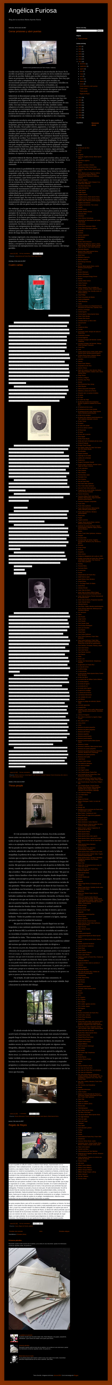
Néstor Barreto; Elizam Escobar (87, 921)
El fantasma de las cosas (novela (87, 409)
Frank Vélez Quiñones (84, 506)
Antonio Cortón (82, 209)
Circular (80, 329)
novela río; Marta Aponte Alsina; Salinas (89, 939)
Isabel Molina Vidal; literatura (86, 579)
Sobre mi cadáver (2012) (85, 1103)
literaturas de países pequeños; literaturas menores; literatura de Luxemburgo (90, 751)
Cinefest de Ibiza (83, 327)
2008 (80, 117)
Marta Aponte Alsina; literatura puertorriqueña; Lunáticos (86, 848)
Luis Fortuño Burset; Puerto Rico (87, 772)
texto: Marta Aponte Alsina (85, 1110)
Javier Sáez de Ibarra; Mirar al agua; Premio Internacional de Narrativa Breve (89, 593)
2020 (80, 54)
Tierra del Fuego (83, 1121)
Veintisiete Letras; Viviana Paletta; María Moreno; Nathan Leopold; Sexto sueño (89, 1143)
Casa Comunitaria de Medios (86, 297)
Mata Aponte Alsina (83, 872)
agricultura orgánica (83, 160)
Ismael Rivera (82, 581)
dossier (80, 382)
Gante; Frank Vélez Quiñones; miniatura (89, 533)
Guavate (80, 549)
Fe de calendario (83, 468)
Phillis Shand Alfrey (83, 977)
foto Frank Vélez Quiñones (85, 483)
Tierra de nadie (82, 1119)
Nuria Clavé (81, 948)
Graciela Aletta (82, 538)
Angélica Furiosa (33, 10)
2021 (80, 51)
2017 (80, 61)
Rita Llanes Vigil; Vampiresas (86, 1052)
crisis (79, 349)
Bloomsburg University (84, 261)
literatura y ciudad (83, 744)
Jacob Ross (81, 586)
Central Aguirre (28, 775)
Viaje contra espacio (84, 1147)
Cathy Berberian (82, 301)
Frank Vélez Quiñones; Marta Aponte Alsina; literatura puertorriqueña (88, 508)
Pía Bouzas (81, 980)
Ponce (80, 991)
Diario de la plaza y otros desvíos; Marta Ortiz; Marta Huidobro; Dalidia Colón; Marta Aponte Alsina (90, 371)
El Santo (80, 432)
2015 (80, 100)
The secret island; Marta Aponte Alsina (89, 1114)
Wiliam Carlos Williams (84, 1165)
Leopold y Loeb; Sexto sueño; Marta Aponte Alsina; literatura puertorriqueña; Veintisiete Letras (90, 711)
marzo (82, 79)
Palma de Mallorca (83, 960)
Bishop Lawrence (19, 775)
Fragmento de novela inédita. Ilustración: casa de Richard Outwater (89, 490)
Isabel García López (84, 577)
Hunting (80, 564)
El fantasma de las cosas (85, 407)
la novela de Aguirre (83, 684)
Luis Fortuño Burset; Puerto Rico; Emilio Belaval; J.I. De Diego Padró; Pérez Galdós (90, 778)
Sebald (80, 1087)
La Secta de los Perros (84, 692)
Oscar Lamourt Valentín (85, 952)
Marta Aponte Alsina (18, 776)
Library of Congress (83, 715)
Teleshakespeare (83, 1108)
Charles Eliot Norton (84, 318)
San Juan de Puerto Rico (85, 1068)
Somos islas (81, 1106)
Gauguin (80, 535)
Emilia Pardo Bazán (83, 439)
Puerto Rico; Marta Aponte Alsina (87, 1033)
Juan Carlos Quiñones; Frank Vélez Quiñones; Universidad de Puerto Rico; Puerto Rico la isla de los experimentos (89, 642)
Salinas (80, 1061)
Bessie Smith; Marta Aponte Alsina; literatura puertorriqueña (88, 252)
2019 (80, 56)
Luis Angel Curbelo (83, 770)
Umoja (80, 1132)
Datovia (80, 361)
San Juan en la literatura (85, 1072)
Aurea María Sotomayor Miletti (87, 226)
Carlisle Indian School (84, 281)
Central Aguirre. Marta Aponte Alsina (88, 314)
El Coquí (80, 397)
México (80, 879)
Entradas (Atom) (21, 1234)
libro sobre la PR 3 (83, 721)
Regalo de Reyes (18, 1125)
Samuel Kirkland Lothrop (85, 1065)
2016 (80, 97)
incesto (80, 572)
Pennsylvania (82, 975)
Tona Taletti (81, 1125)
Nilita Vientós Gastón (84, 929)
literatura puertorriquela (84, 736)
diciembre (83, 64)
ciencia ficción (82, 323)
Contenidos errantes (84, 335)
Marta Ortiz (81, 863)
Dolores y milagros (83, 377)
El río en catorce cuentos (85, 428)
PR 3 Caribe (81, 1002)
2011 (80, 110)
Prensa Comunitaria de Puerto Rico (88, 1013)
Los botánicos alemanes (85, 763)
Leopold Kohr (82, 707)
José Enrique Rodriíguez (85, 625)
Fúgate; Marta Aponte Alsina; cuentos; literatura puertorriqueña (89, 522)
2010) (79, 150)
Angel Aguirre (82, 190)
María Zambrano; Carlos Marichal (87, 822)
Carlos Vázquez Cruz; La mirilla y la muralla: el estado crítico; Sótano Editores (90, 288)
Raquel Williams (82, 1044)
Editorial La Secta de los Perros (87, 391)
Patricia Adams (82, 967)
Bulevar (80, 278)
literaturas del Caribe (84, 757)
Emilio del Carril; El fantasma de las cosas (90, 441)
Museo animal (82, 907)
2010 (80, 112)
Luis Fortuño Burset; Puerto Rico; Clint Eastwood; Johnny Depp (89, 775)
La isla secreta (82, 671)
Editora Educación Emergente (86, 388)
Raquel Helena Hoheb (84, 1041)
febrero (82, 81)
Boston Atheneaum (20, 1116)
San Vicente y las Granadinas (86, 1085)
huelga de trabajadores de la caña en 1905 (90, 556)
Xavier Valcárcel (82, 1174)
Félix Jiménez (82, 472)
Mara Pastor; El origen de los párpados (89, 815)
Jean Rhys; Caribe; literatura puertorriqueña (90, 606)
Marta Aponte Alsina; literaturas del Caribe (90, 851)
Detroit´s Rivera (82, 368)
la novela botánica (83, 681)
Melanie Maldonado (83, 877)
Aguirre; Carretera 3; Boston (86, 165)
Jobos (80, 614)
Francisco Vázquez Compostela (87, 501)
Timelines (81, 1123)
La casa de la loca (83, 667)
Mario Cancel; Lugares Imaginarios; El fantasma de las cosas (89, 828)
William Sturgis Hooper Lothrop (87, 1172)
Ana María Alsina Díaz (84, 186)
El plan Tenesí (82, 421)
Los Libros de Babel (83, 765)
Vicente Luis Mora (83, 1149)
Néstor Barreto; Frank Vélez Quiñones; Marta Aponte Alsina (89, 923)
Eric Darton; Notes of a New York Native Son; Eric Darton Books (89, 448)
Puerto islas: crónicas (84, 1015)
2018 (80, 59)
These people (16, 785)
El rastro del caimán (83, 425)
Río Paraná (81, 1050)
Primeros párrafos (15, 1240)
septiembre (83, 66)
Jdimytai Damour (83, 604)
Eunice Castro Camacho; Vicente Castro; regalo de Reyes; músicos (90, 465)
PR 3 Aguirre (81, 999)
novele (80, 941)
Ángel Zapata (82, 192)
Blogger (76, 1375)
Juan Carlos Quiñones (84, 634)
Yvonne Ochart (82, 1178)
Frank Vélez (81, 503)
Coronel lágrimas (83, 337)
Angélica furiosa (82, 194)
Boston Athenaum (83, 272)
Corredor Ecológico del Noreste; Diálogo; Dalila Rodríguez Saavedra (90, 344)
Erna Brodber (82, 451)
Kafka (79, 656)
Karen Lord (81, 659)
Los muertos (81, 768)
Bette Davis (81, 255)
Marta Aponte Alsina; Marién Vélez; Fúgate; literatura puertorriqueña (90, 854)
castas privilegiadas (83, 299)
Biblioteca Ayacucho (84, 257)
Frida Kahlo (81, 515)
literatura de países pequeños (86, 727)
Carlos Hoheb (82, 285)
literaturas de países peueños (86, 754)
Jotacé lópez (81, 632)
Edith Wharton (36, 775)
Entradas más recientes (16, 1231)
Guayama (81, 552)
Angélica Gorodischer (84, 203)
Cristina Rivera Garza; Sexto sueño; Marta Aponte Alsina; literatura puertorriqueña (90, 352)
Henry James (82, 554)
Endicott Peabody (45, 775)
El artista (80, 395)
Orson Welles (82, 950)
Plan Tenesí (81, 982)
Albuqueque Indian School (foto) (87, 167)
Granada (80, 545)
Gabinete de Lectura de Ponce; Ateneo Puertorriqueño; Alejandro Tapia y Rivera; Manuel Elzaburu (90, 527)
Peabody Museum (83, 969)
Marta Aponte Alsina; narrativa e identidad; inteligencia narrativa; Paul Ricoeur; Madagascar (90, 859)
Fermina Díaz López (84, 475)
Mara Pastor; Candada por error (87, 813)
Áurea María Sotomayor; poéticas (87, 228)
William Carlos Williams (85, 1167)
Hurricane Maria (82, 568)
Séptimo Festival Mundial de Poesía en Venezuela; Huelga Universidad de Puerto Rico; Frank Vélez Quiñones (90, 1095)
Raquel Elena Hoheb (84, 1035)
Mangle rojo (81, 807)
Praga (80, 1010)
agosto (82, 69)
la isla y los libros (83, 677)
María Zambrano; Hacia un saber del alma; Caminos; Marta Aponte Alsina (90, 824)
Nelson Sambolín (83, 918)
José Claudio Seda (83, 623)
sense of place (82, 1092)
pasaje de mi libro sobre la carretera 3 (89, 963)
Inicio (40, 1231)
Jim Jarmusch (82, 612)
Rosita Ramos (82, 1057)
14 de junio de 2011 (83, 148)
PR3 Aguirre (81, 1008)
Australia (80, 233)
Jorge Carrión (82, 619)
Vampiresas (81, 1139)
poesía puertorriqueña (84, 986)
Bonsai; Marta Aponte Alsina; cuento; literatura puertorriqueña (88, 266)
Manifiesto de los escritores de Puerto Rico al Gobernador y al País (90, 810)
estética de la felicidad (84, 458)
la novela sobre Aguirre (41, 1116)
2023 (80, 46)
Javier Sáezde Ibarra (84, 602)
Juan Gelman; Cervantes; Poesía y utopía (90, 645)
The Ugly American (83, 1117)
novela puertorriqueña (84, 933)
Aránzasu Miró (82, 214)
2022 (80, 49)
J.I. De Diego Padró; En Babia (86, 583)
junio (81, 71)
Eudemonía (81, 460)
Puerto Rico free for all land (86, 1030)
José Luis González (83, 628)
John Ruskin (81, 617)
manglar (80, 805)
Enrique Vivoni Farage (84, 445)
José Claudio (82, 621)
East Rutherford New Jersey (86, 384)
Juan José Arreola (83, 648)
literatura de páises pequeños (86, 729)
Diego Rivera (82, 375)
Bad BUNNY (81, 237)
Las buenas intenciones (85, 695)
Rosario (80, 1055)
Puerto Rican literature (84, 1017)
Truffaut (80, 1130)
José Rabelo (81, 630)
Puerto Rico (81, 1019)
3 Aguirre (80, 154)
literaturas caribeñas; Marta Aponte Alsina (90, 746)
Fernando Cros (82, 477)
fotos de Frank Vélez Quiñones (87, 488)
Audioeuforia (81, 224)
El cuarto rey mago (83, 399)
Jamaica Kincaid (82, 588)
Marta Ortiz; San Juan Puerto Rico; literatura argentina (88, 869)
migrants (80, 881)
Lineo (79, 725)
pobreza (31, 1226)
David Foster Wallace (84, 363)
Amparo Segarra (83, 180)
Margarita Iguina (82, 817)
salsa (79, 1063)
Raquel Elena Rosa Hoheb (85, 1037)
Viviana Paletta (82, 1161)
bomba (80, 264)
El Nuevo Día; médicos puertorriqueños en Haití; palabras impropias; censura (90, 418)
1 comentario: (23, 1113)
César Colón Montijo (84, 316)
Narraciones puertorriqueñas (86, 914)
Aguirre (80, 162)
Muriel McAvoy (82, 905)
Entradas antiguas (64, 1231)
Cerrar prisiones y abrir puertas (25, 31)
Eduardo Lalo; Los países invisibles (88, 393)
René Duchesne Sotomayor (86, 1046)
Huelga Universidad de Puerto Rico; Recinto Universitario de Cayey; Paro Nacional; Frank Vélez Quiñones (90, 560)
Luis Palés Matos (83, 794)
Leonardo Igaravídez (84, 705)
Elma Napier (81, 436)
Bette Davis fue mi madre (26, 1356)
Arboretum (81, 216)
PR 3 (79, 995)
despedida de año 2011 (85, 365)
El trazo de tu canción (84, 434)
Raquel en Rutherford (84, 1039)
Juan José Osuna (83, 650)
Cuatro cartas (16, 265)
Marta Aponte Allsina (84, 831)
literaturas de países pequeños (87, 748)
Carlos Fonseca (82, 283)
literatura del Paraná (84, 732)
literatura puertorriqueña (85, 738)
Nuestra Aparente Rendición (86, 943)
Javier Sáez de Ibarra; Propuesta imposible (90, 600)
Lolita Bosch (81, 759)
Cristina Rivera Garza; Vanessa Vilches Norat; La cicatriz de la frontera (89, 356)
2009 (80, 115)
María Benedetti (82, 820)
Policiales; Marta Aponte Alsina (87, 988)
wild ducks (81, 1163)
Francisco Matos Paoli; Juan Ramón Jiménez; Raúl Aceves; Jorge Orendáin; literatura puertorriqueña (89, 497)
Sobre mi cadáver (83, 1101)
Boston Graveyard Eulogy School (87, 276)
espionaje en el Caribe (84, 455)
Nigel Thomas (82, 927)
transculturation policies (85, 1128)
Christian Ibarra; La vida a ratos (87, 320)
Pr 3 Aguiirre (81, 997)
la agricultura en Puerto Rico (86, 665)
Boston (80, 270)
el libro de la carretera (84, 415)
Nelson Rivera (82, 916)
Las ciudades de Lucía (84, 697)
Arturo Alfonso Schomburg (85, 218)
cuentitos (80, 359)
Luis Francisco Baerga (84, 792)
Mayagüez (81, 875)
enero (82, 84)
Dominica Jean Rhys (84, 380)
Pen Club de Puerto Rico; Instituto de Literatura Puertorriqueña (88, 972)
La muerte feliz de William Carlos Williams (90, 679)
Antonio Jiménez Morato (85, 211)
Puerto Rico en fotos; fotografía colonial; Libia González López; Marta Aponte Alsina (90, 1027)
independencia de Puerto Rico (23, 256)
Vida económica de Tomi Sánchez (87, 1151)
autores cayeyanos (83, 235)
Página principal (82, 38)
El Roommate (82, 430)
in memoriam (82, 570)
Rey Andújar (81, 1048)
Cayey (16, 1226)
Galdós (80, 531)
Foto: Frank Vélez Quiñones (86, 486)
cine (79, 325)
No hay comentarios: (24, 253)
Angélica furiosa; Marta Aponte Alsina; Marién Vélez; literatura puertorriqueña (89, 199)
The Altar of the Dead (84, 1112)
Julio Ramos (81, 654)
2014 (80, 102)
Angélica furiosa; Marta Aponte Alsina (89, 197)
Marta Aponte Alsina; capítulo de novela (89, 838)
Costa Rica (81, 347)
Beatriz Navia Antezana (85, 241)
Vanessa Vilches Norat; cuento (87, 1141)
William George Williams (85, 1170)
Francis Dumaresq (55, 775)
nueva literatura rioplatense (86, 946)
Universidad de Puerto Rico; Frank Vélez (89, 1136)
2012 (80, 107)
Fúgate (80, 518)
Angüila (80, 207)
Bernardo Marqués (83, 249)
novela (80, 931)
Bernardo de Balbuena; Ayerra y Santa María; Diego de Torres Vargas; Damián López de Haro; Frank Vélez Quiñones (89, 245)
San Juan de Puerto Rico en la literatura (89, 1070)
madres (80, 797)
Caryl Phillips (82, 295)
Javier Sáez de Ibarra (84, 590)
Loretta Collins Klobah (84, 761)
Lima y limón (81, 723)
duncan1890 (57, 1375)
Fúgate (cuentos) (83, 520)
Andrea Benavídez (83, 188)
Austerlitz (80, 230)
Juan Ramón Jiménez (84, 652)
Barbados (81, 239)
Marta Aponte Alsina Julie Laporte (87, 836)
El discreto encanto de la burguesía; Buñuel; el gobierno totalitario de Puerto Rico (89, 403)
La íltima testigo (82, 669)
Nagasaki (80, 912)
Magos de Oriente (23, 1226)
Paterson (80, 965)
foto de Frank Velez (83, 481)
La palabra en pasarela (25, 1335)
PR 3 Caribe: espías (84, 1006)
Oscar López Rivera (36, 256)
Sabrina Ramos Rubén (84, 1059)
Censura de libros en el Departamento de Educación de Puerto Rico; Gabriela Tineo (90, 306)
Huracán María (82, 566)
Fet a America (82, 479)
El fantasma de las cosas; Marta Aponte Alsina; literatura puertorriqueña (89, 412)
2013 (80, 105)
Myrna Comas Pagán (84, 910)
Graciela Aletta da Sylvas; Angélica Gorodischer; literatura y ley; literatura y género (89, 541)
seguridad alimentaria (84, 1089)
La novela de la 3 (83, 686)
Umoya (80, 1134)
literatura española (83, 734)
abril (81, 76)
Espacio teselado (83, 453)
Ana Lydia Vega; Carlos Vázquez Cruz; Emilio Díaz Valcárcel (89, 182)
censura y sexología (84, 309)
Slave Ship (81, 1099)
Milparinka (81, 891)
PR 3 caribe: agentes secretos (86, 1004)
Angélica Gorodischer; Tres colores (88, 205)
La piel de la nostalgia (84, 690)
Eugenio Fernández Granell (86, 462)
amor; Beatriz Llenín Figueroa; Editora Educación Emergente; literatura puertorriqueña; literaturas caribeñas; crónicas (89, 175)
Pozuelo (80, 993)
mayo (82, 74)
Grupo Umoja (82, 547)
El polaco (80, 423)
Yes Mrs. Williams (83, 1176)
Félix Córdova (82, 470)
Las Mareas (81, 699)
